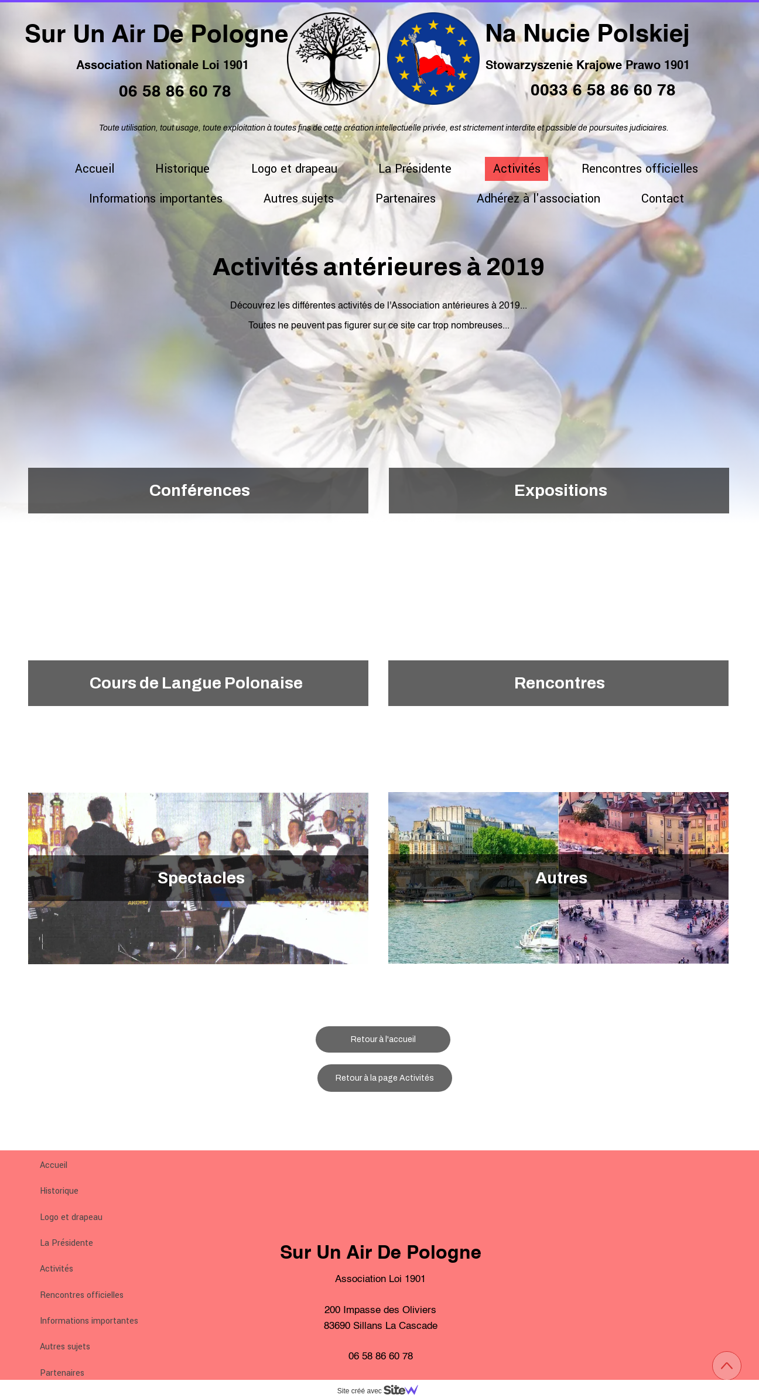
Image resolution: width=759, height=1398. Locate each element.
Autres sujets (65, 1347)
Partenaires (62, 1373)
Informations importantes (89, 1321)
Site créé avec (382, 1391)
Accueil (53, 1165)
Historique (59, 1191)
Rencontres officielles (82, 1295)
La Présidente (66, 1243)
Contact (662, 198)
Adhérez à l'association (538, 198)
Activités (56, 1269)
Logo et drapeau (71, 1217)
